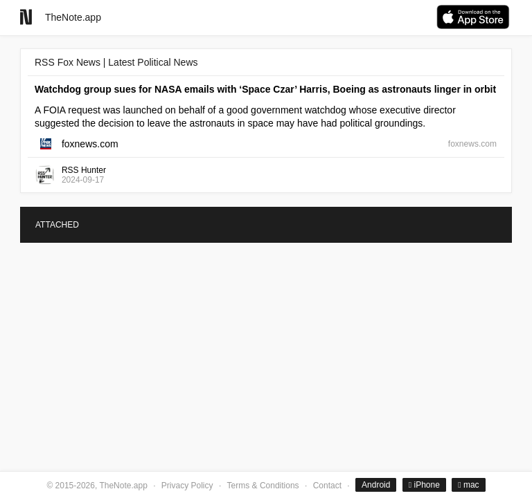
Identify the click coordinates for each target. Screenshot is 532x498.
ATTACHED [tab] (57, 225)
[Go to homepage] (26, 17)
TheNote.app (73, 17)
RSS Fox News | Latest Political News (116, 62)
